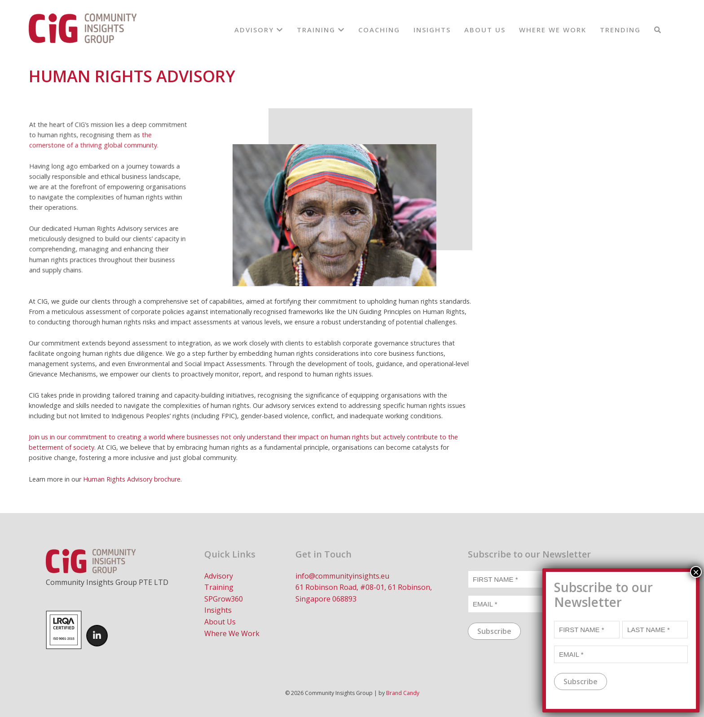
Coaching (379, 29)
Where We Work (552, 29)
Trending (620, 29)
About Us (485, 29)
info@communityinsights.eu (342, 576)
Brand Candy (402, 693)
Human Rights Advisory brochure (131, 479)
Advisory (258, 29)
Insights (432, 29)
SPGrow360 (223, 599)
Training (321, 29)
